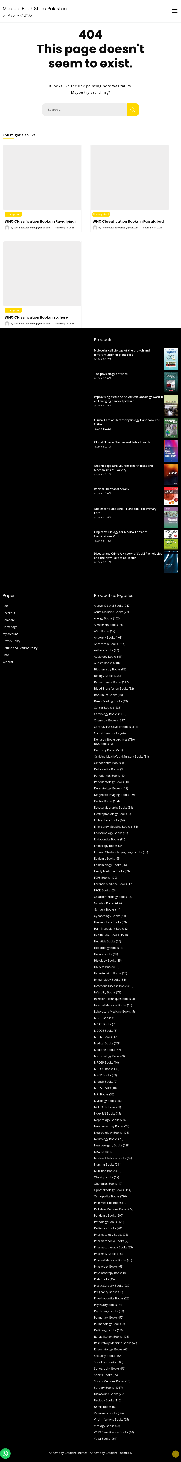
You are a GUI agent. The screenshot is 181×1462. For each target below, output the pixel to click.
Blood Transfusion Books (111, 688)
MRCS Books (102, 1088)
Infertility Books (104, 992)
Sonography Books (107, 1368)
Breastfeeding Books (108, 701)
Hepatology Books (106, 948)
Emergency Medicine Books (112, 827)
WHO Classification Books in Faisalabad (128, 221)
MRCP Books (102, 1075)
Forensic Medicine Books (110, 884)
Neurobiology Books (108, 1133)
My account (10, 634)
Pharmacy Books (105, 1254)
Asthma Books (103, 650)
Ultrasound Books (106, 1394)
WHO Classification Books (111, 1432)
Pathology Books (105, 1222)
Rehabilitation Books (108, 1337)
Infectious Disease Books (111, 986)
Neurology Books (106, 1139)
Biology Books (103, 676)
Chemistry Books (105, 720)
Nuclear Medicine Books (110, 1158)
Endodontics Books (106, 839)
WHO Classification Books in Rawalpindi (40, 221)
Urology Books (104, 1400)
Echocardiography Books (110, 807)
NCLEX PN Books (105, 1107)
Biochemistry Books (107, 669)
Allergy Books (103, 618)
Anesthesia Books (106, 644)
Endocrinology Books (108, 833)
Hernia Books (103, 954)
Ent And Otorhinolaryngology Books (118, 852)
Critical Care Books (106, 733)
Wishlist (8, 662)
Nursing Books (104, 1164)
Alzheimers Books (106, 625)
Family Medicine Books (109, 871)
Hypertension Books (107, 973)
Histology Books (105, 960)
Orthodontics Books (107, 763)
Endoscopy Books (106, 846)
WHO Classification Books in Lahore (36, 317)
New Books (101, 1152)
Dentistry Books (105, 750)
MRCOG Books (103, 1069)
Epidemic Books (104, 858)
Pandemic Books (105, 1215)
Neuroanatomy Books (109, 1126)
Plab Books (101, 1279)
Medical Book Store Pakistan (35, 8)
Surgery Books (104, 1388)
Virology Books (104, 1426)
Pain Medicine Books (108, 1203)
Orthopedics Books (106, 1196)
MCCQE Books (103, 1031)
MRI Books (101, 1094)
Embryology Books (106, 820)
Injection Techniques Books (112, 999)
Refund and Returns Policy (20, 648)
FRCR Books (102, 890)
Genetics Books (104, 903)
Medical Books (103, 1043)
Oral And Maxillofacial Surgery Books (118, 756)
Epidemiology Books (107, 865)
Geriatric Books (104, 909)
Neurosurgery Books (108, 1145)
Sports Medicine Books (109, 1381)
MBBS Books (102, 1018)
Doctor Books (103, 801)
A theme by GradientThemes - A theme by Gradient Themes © (90, 1453)
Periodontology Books (109, 782)
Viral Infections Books (108, 1419)
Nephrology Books (106, 1120)
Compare (9, 620)
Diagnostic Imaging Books (111, 795)
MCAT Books (102, 1024)
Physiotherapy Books (108, 1273)
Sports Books (103, 1375)
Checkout (9, 613)
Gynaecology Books (107, 916)
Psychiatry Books (105, 1305)
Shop (6, 655)
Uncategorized (13, 214)
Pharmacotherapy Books (110, 1247)
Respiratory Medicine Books (112, 1343)
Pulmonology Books (107, 1324)
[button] (5, 1453)
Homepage (10, 627)
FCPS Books (102, 878)
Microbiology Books (107, 1056)
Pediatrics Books (105, 1228)
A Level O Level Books (108, 606)
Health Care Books (106, 935)
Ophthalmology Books (109, 1190)
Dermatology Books (107, 788)
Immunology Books (107, 980)
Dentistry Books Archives (110, 739)
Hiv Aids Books (104, 967)
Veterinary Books (105, 1413)
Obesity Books (103, 1177)
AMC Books (101, 631)
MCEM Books (103, 1037)
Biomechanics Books (107, 682)
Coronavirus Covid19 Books (112, 727)
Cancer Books (103, 708)
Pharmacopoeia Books (109, 1241)
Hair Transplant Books (109, 929)
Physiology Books (106, 1266)
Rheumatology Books (108, 1349)
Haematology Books (107, 922)
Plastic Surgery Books (108, 1286)
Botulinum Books (105, 695)
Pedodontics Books (106, 769)
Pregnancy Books (105, 1292)
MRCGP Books (103, 1062)
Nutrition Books (105, 1171)
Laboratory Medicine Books (112, 1011)
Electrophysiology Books (110, 814)
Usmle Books (103, 1407)
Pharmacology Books (108, 1235)
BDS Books (101, 744)
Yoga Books (102, 1439)
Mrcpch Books (103, 1082)
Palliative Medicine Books (111, 1209)
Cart (5, 606)
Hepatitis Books (104, 941)
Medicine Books (104, 1050)
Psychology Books (106, 1311)
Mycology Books (105, 1101)
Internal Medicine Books (110, 1005)
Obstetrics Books (105, 1184)
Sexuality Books (104, 1356)
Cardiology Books (106, 714)
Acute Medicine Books (108, 612)
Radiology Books (105, 1330)
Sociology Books (105, 1362)
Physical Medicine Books (110, 1260)
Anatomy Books (104, 637)
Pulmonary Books (106, 1317)
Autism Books (103, 663)
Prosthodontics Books (109, 1298)
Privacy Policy (11, 641)
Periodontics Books (107, 776)
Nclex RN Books (104, 1113)
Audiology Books (105, 657)
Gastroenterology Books (110, 897)
